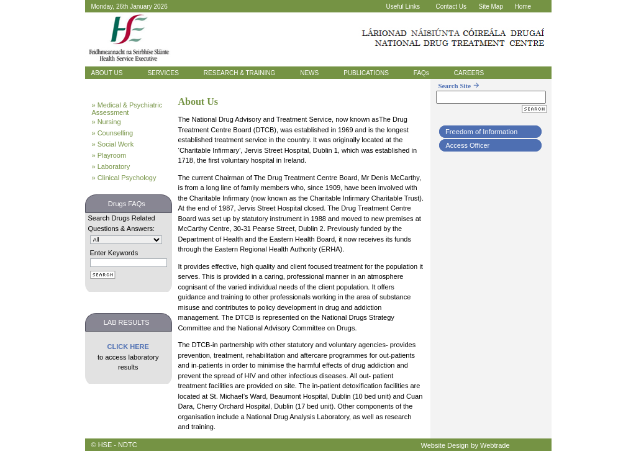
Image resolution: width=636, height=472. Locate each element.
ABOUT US (107, 73)
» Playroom (109, 155)
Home (523, 6)
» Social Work (113, 144)
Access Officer (468, 145)
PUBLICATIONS (366, 73)
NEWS (309, 73)
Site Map (491, 6)
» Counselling (113, 133)
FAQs (421, 73)
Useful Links (403, 6)
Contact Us (451, 6)
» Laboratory (111, 166)
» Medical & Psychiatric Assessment (127, 108)
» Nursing (106, 121)
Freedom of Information (481, 131)
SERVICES (162, 73)
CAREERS (469, 73)
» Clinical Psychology (124, 177)
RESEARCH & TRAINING (239, 73)
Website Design (445, 445)
